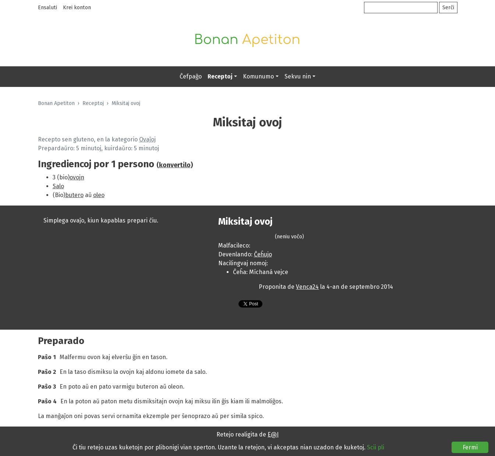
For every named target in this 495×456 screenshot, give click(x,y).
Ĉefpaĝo (191, 76)
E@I (273, 434)
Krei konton (77, 7)
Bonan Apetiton (56, 103)
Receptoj (220, 76)
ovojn (77, 177)
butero (74, 195)
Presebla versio (225, 305)
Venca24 (307, 286)
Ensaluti (47, 7)
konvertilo (175, 165)
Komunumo (258, 76)
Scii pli (375, 447)
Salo (58, 186)
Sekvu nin (297, 76)
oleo (99, 195)
